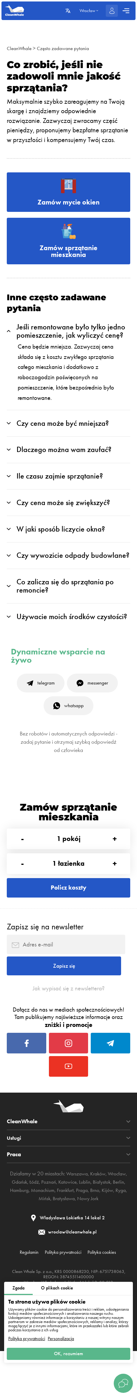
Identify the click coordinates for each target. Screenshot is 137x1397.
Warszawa (86, 1216)
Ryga (56, 1241)
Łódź (60, 1224)
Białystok (24, 1232)
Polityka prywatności (26, 1337)
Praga (13, 1241)
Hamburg (61, 1232)
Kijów (41, 1241)
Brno (28, 1241)
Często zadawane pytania (68, 48)
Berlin (42, 1232)
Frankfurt (112, 1232)
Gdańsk (44, 1224)
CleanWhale (20, 48)
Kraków (109, 1216)
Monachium (87, 1232)
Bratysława (91, 1241)
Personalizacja (61, 1337)
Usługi (14, 1180)
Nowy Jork (118, 1241)
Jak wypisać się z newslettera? (68, 1021)
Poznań (76, 1224)
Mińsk (70, 1241)
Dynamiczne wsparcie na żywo (58, 670)
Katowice (97, 1224)
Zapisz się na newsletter (45, 953)
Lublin (116, 1224)
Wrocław (24, 1224)
